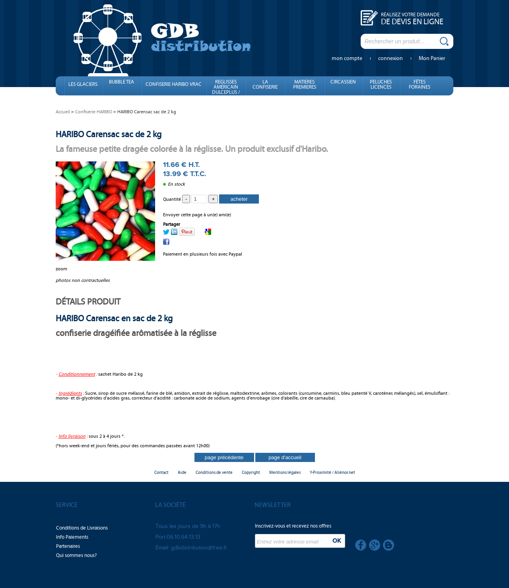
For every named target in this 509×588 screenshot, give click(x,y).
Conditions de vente (214, 472)
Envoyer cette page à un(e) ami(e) (197, 214)
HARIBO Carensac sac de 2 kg (108, 134)
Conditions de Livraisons (82, 528)
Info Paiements (72, 537)
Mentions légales (285, 472)
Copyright (251, 472)
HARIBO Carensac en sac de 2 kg (114, 318)
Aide (182, 472)
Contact (161, 472)
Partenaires (68, 546)
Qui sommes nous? (76, 555)
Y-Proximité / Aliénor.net (332, 472)
